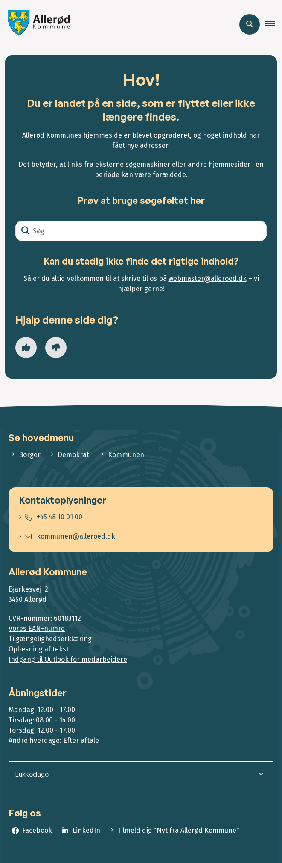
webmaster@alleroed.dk (208, 278)
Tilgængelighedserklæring (50, 639)
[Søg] (141, 231)
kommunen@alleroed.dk (70, 536)
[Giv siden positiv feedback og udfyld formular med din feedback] (26, 347)
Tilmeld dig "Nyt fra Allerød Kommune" (178, 830)
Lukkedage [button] (32, 774)
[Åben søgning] (249, 24)
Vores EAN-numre (37, 628)
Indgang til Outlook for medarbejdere (68, 659)
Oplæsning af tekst (39, 649)
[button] (273, 24)
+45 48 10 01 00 (53, 517)
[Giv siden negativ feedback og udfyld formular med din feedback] (56, 347)
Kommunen (126, 455)
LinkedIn (86, 830)
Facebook (37, 830)
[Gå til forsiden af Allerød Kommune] (36, 24)
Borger (30, 455)
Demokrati (74, 455)
